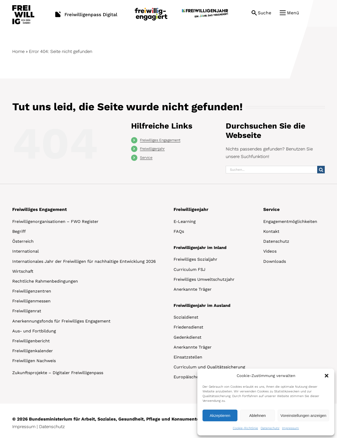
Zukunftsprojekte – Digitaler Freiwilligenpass (57, 372)
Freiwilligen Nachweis (34, 360)
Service (146, 157)
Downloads (274, 261)
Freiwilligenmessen (31, 301)
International (25, 251)
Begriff (19, 231)
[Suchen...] (271, 169)
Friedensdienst (188, 327)
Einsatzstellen (188, 357)
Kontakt (271, 231)
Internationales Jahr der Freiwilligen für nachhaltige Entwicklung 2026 (84, 261)
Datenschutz (270, 428)
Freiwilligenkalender (32, 350)
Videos (270, 251)
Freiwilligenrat (26, 310)
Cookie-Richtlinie (245, 428)
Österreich (23, 241)
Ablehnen (257, 415)
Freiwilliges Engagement (160, 140)
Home (18, 51)
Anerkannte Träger (193, 289)
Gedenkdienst (187, 337)
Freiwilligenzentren (31, 291)
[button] (326, 375)
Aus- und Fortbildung (34, 330)
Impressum (290, 428)
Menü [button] (293, 12)
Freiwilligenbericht (31, 340)
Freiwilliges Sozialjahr (195, 259)
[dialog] (265, 402)
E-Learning (185, 221)
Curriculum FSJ (189, 269)
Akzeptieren (220, 415)
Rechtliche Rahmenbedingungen (45, 281)
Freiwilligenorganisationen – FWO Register (55, 221)
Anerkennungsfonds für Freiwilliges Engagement (61, 321)
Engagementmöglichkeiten (290, 221)
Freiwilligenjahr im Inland (200, 247)
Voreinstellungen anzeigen (303, 415)
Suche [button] (264, 12)
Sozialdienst (186, 317)
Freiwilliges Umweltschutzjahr (204, 279)
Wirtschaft (22, 271)
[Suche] (321, 169)
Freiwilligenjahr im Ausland (202, 305)
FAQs (179, 231)
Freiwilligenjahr (152, 149)
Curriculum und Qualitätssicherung (209, 366)
